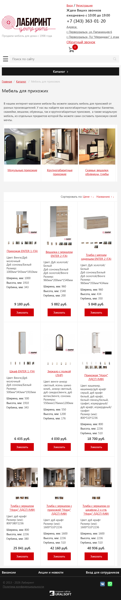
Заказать (22, 312)
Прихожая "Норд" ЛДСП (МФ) (96, 377)
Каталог (21, 81)
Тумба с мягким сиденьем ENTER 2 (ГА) (96, 257)
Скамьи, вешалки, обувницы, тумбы (97, 172)
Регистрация (84, 5)
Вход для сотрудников (102, 572)
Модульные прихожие (22, 170)
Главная (7, 81)
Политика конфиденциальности (23, 586)
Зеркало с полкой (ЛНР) (59, 373)
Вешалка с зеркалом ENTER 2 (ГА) (59, 254)
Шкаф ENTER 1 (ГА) (22, 371)
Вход (70, 5)
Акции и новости (50, 572)
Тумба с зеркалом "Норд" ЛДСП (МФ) (22, 508)
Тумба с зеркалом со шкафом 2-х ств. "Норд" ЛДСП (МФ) (96, 509)
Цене (86, 196)
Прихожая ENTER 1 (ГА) (22, 251)
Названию (103, 196)
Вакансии (9, 572)
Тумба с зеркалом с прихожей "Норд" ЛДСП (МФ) (59, 509)
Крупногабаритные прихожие (59, 172)
